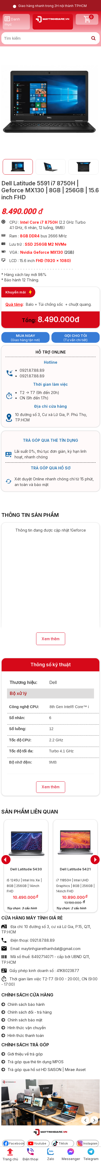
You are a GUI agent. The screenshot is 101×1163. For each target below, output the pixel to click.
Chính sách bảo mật (24, 1020)
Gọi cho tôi (75, 335)
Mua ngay (25, 335)
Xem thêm (51, 638)
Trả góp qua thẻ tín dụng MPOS (35, 1061)
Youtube (37, 1143)
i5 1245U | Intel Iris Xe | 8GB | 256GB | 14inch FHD (24, 885)
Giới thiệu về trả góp (24, 1054)
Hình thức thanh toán (25, 1035)
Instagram (87, 1143)
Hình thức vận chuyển (26, 1027)
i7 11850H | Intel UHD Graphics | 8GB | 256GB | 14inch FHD (75, 885)
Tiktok (60, 1143)
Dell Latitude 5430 (26, 869)
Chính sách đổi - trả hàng (29, 1012)
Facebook (13, 1143)
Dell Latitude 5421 (75, 869)
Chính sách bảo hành (25, 1004)
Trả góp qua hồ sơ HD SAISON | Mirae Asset (46, 1069)
